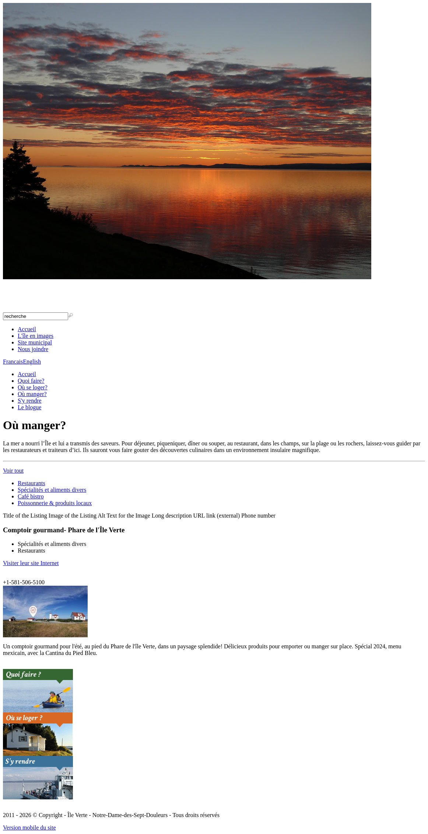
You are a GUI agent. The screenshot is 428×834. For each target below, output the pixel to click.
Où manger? (32, 394)
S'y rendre (30, 400)
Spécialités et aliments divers (52, 490)
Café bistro (31, 496)
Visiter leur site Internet (31, 563)
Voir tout (13, 470)
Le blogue (29, 407)
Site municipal (35, 342)
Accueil (27, 329)
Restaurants (31, 483)
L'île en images (35, 336)
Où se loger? (33, 387)
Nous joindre (33, 349)
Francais (13, 361)
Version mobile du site (29, 827)
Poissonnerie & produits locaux (55, 503)
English (32, 361)
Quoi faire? (31, 381)
